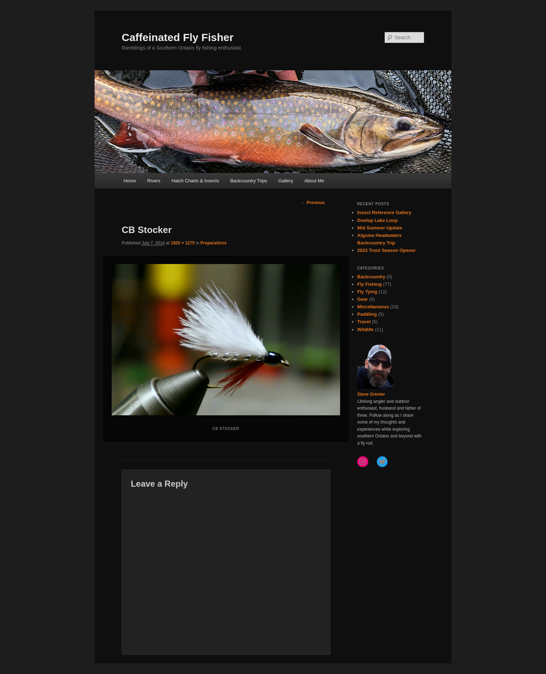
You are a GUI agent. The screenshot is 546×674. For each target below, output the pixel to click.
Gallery (285, 180)
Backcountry (371, 276)
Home (129, 180)
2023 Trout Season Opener (386, 250)
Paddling (367, 314)
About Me (314, 180)
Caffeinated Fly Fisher (177, 37)
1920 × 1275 (182, 242)
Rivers (153, 180)
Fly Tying (367, 291)
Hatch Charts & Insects (195, 180)
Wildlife (365, 329)
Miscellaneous (373, 306)
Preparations (214, 242)
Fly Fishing (369, 284)
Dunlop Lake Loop (377, 220)
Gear (362, 299)
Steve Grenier (371, 394)
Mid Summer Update (379, 227)
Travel (364, 321)
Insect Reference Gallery (384, 212)
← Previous (313, 202)
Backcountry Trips (248, 180)
